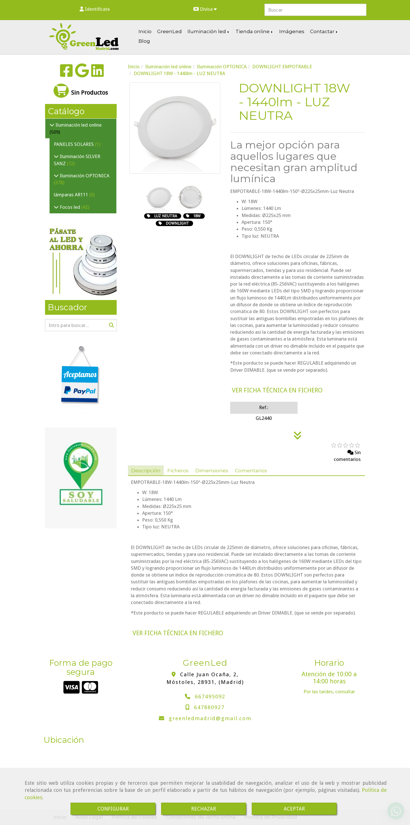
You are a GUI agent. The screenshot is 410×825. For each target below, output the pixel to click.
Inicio (144, 31)
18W (196, 216)
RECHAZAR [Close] (203, 809)
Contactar (324, 31)
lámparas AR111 (71, 194)
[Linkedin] (97, 74)
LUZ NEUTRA (165, 216)
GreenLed (169, 31)
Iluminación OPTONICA (84, 175)
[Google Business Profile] (82, 74)
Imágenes (291, 31)
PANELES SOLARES (74, 144)
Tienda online (255, 31)
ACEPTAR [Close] (294, 809)
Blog (144, 41)
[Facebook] (66, 74)
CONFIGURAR (113, 809)
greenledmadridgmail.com (210, 718)
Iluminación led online (78, 125)
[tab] (146, 470)
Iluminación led (208, 31)
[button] (95, 9)
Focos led (70, 207)
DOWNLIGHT (177, 223)
